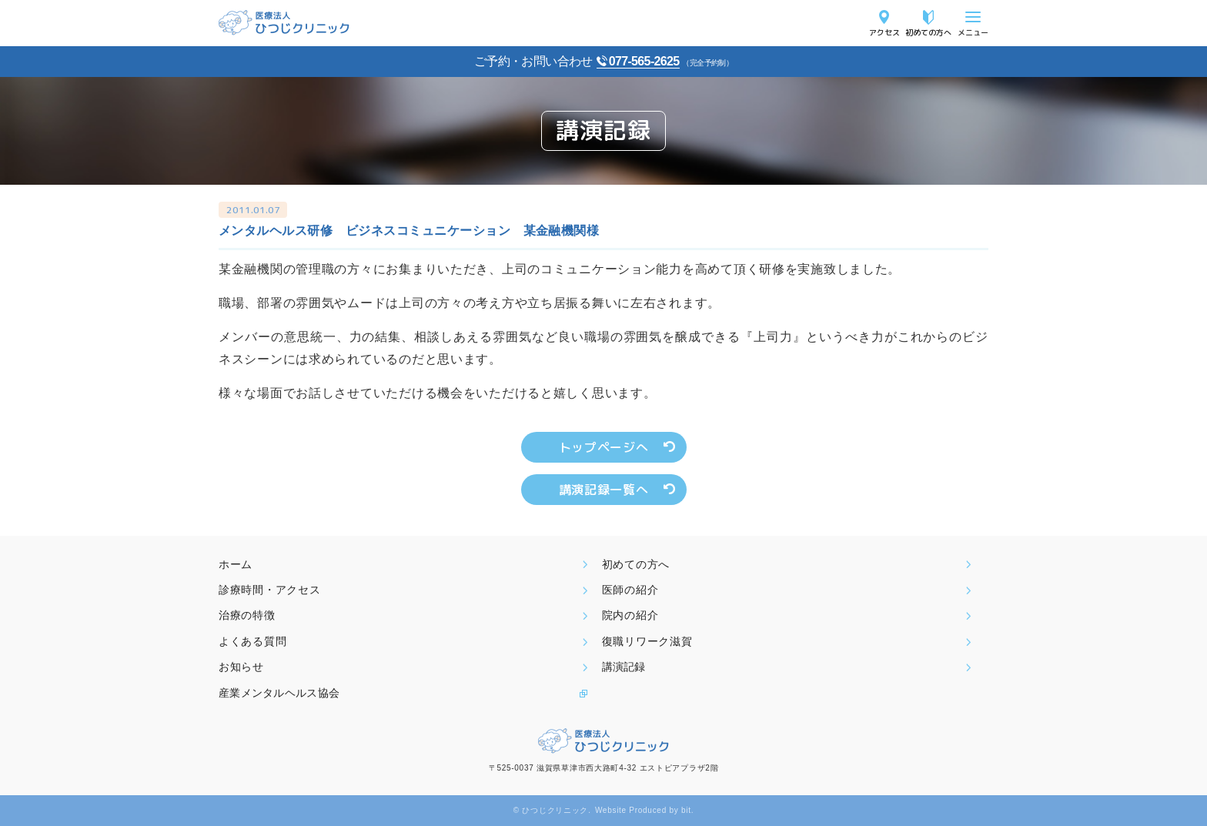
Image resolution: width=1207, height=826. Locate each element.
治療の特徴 (247, 615)
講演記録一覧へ (603, 489)
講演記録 (623, 666)
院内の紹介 (630, 615)
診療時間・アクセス (269, 590)
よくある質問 (252, 641)
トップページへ (603, 447)
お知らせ (241, 666)
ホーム (235, 564)
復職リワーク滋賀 (647, 641)
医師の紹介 (630, 590)
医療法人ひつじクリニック (284, 22)
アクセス (884, 32)
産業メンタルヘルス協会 (279, 693)
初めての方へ (928, 32)
